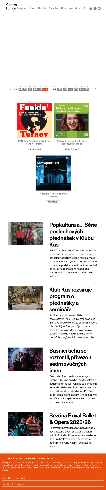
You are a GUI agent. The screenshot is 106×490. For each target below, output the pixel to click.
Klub (63, 8)
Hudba (42, 8)
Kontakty (74, 8)
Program (22, 8)
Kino (32, 8)
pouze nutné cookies (13, 484)
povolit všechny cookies (14, 478)
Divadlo (53, 8)
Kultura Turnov (11, 6)
